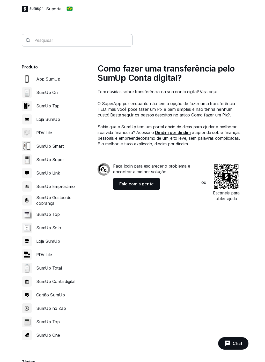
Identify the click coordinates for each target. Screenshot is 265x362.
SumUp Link (48, 173)
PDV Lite (44, 132)
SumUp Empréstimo (55, 186)
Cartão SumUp (50, 294)
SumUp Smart (50, 146)
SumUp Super (50, 159)
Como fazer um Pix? (210, 114)
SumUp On (47, 92)
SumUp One (48, 335)
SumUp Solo (48, 227)
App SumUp (48, 79)
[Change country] (69, 9)
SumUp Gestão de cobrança (53, 200)
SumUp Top (48, 214)
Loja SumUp (48, 119)
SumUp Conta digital (55, 281)
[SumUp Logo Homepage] (34, 9)
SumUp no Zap (51, 308)
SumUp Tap (48, 105)
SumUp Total (49, 268)
